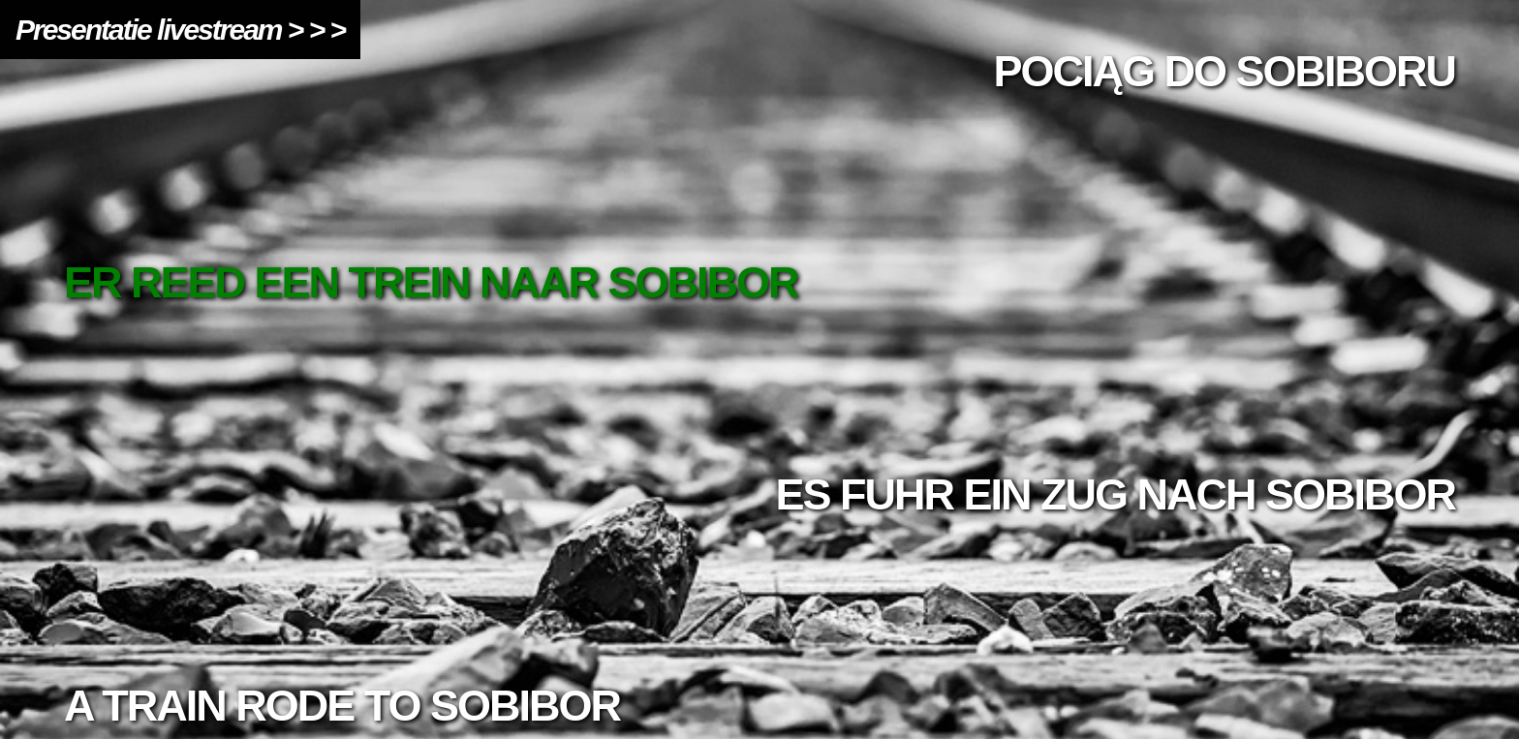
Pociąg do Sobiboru (1224, 71)
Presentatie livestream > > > (180, 30)
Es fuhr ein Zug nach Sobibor (1115, 494)
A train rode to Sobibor (342, 705)
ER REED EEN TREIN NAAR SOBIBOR (431, 282)
